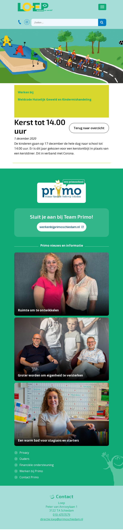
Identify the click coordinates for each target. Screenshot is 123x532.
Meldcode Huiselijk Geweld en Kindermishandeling (54, 99)
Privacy (24, 453)
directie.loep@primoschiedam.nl (61, 519)
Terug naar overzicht (89, 128)
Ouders (24, 459)
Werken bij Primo (31, 471)
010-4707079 (61, 515)
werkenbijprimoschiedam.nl (61, 227)
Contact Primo (29, 477)
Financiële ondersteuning (36, 465)
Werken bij (26, 92)
